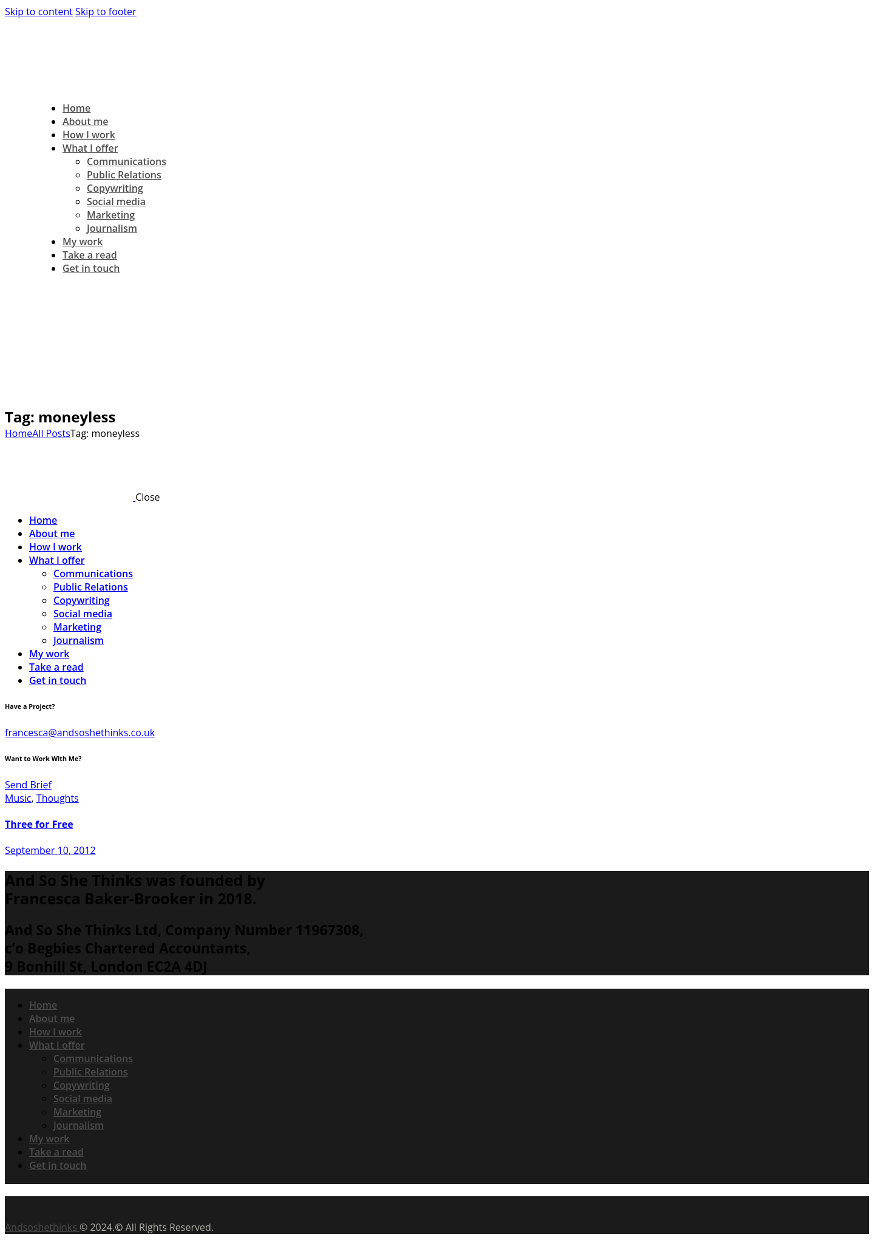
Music (18, 798)
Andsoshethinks (42, 1227)
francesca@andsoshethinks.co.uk (80, 732)
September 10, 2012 (50, 850)
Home (18, 433)
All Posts (51, 433)
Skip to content (39, 11)
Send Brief (28, 784)
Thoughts (57, 798)
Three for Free (39, 824)
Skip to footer (106, 11)
